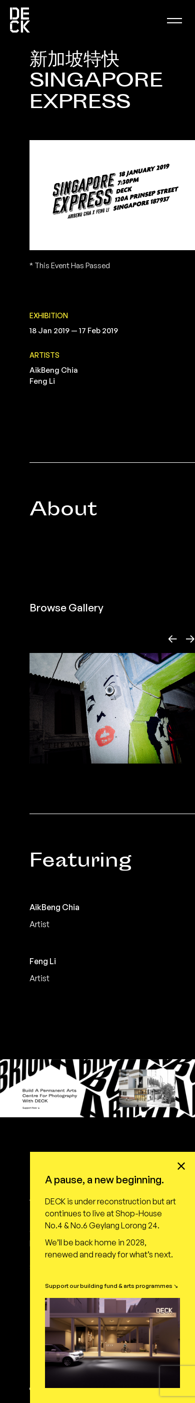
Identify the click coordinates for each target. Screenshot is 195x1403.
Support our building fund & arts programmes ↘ (111, 1285)
